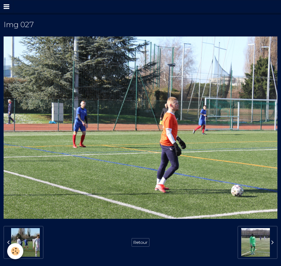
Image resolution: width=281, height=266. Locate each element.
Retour (140, 242)
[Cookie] (15, 251)
